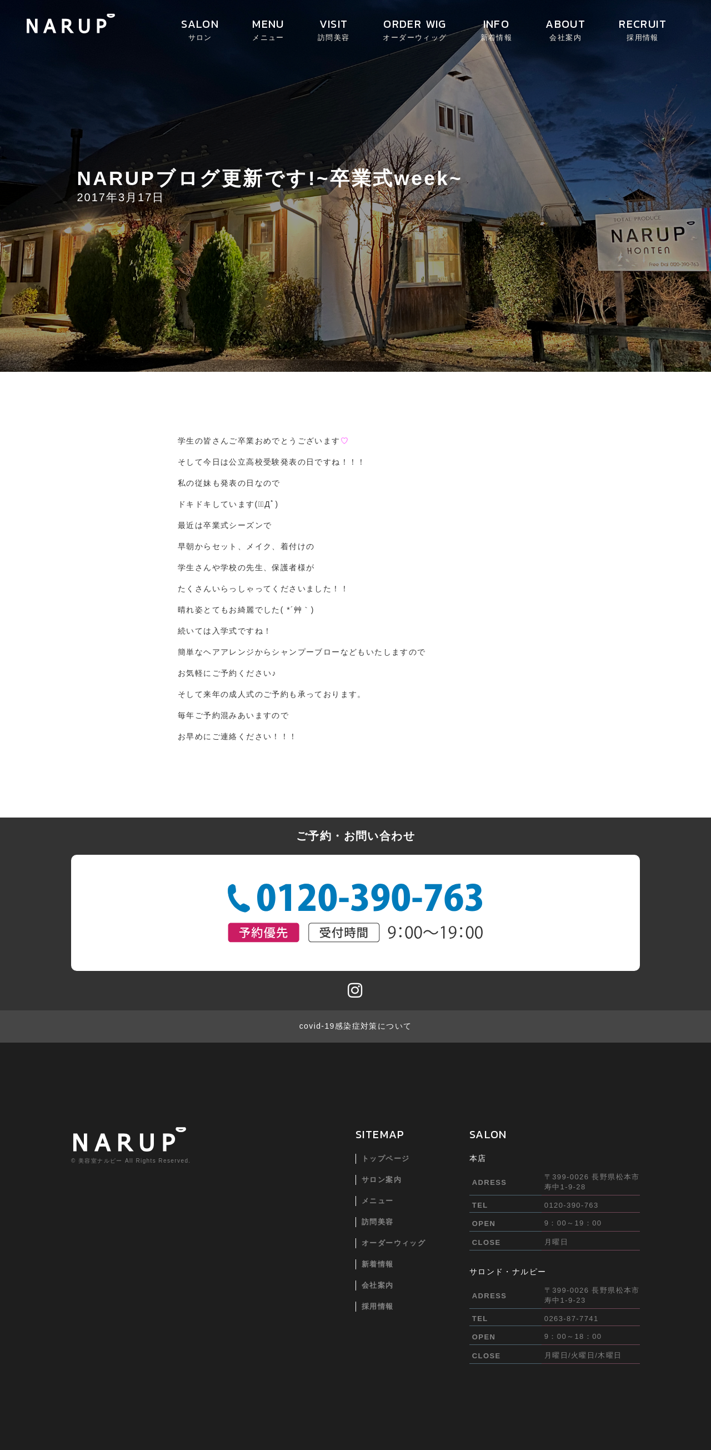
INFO (496, 29)
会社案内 (378, 1285)
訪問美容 (378, 1222)
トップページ (385, 1158)
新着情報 (378, 1264)
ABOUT (565, 29)
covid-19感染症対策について (355, 1026)
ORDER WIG (415, 29)
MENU (268, 29)
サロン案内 (382, 1179)
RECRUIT (643, 29)
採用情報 (378, 1306)
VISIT (334, 29)
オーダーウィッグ (393, 1243)
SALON (200, 29)
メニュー (378, 1201)
